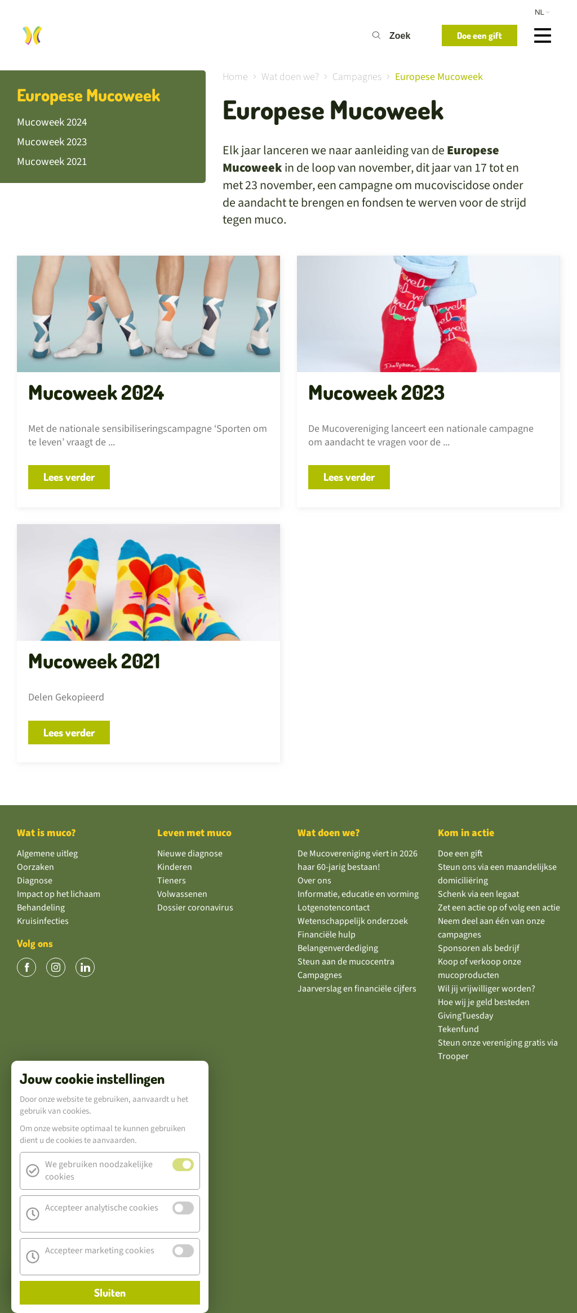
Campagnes (320, 975)
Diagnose (34, 880)
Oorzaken (35, 867)
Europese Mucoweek (88, 94)
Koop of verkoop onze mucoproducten (479, 968)
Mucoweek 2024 (52, 122)
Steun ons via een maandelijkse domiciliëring (497, 874)
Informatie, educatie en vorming (358, 894)
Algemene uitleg (47, 853)
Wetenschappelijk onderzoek (353, 921)
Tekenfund (458, 1029)
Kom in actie (466, 833)
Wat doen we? (329, 833)
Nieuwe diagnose (190, 853)
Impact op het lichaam (58, 894)
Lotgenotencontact (334, 907)
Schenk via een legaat (478, 894)
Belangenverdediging (338, 948)
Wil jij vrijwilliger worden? (486, 988)
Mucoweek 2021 (52, 161)
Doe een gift (460, 853)
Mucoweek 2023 (52, 142)
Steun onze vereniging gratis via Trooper (498, 1049)
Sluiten (110, 1292)
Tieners (171, 880)
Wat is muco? (46, 833)
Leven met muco (194, 833)
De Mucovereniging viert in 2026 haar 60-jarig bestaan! (358, 860)
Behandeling (41, 907)
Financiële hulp (327, 934)
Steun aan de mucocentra (346, 961)
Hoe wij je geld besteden (484, 1002)
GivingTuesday (465, 1016)
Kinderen (174, 867)
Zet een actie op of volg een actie (499, 907)
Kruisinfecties (43, 921)
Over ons (314, 880)
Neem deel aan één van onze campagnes (491, 928)
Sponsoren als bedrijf (479, 948)
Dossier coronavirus (195, 907)
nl (539, 12)
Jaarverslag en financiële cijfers (357, 988)
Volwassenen (182, 894)
